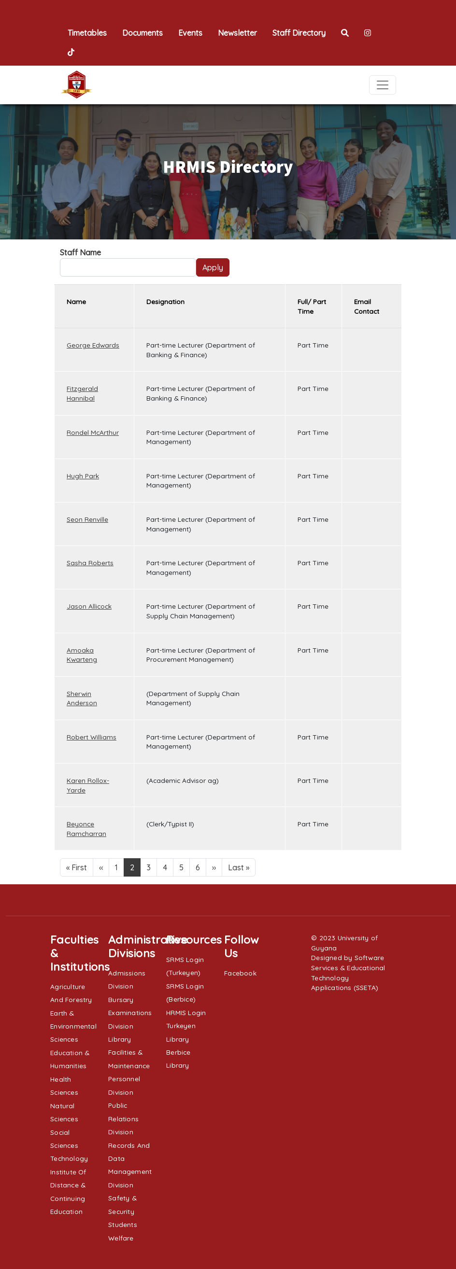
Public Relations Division (123, 1118)
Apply (212, 267)
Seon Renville (87, 519)
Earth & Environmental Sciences (73, 1026)
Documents (142, 33)
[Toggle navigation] (382, 85)
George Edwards (93, 345)
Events (190, 33)
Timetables (87, 33)
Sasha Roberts (90, 562)
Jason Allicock (89, 606)
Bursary (120, 999)
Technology (69, 1158)
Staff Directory (299, 33)
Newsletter (237, 33)
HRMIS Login (186, 1012)
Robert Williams (91, 737)
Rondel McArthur (93, 432)
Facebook (240, 973)
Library (119, 1039)
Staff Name (80, 252)
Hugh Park (83, 476)
